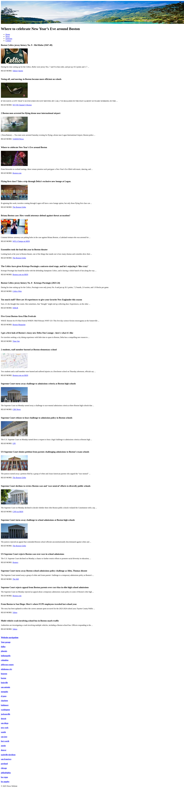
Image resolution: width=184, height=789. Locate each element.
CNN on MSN (18, 512)
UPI (14, 443)
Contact (8, 41)
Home (7, 34)
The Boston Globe (19, 207)
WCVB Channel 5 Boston (22, 105)
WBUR (15, 308)
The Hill (16, 579)
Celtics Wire (17, 291)
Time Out (16, 341)
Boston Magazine (19, 325)
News (7, 36)
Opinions (8, 39)
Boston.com (17, 173)
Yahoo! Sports (18, 71)
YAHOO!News (18, 139)
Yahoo (15, 612)
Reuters (15, 562)
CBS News (17, 409)
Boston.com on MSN (20, 274)
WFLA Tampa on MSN (21, 241)
